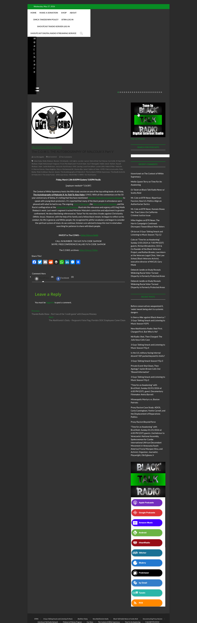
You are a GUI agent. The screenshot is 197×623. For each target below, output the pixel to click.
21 (159, 78)
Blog (37, 48)
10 (136, 78)
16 (149, 78)
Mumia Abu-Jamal (81, 156)
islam (40, 153)
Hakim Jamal (104, 150)
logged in (50, 289)
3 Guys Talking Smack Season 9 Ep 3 (147, 347)
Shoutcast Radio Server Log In (68, 19)
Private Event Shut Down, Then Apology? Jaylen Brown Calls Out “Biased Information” (151, 59)
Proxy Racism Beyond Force (143, 408)
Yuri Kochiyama (90, 161)
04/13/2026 (79, 69)
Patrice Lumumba (111, 156)
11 (138, 78)
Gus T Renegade (93, 150)
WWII (81, 161)
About (91, 13)
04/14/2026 (44, 69)
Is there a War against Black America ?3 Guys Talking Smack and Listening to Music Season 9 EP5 (148, 306)
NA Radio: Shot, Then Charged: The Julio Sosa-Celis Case (79, 61)
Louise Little (100, 153)
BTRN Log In (132, 13)
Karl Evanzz (67, 153)
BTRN (149, 50)
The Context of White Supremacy (47, 133)
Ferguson (56, 150)
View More (36, 77)
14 (145, 78)
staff (33, 69)
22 (161, 78)
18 (153, 78)
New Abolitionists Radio (81, 54)
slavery (57, 158)
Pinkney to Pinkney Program (72, 608)
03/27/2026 (115, 69)
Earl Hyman (103, 147)
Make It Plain (110, 153)
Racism (51, 158)
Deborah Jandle (138, 256)
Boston (56, 147)
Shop (82, 13)
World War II (74, 161)
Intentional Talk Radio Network (48, 608)
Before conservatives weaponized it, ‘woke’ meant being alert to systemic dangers (147, 295)
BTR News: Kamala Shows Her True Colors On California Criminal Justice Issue (148, 198)
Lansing (79, 153)
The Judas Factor (48, 161)
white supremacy (62, 161)
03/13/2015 (51, 143)
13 (143, 78)
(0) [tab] (43, 265)
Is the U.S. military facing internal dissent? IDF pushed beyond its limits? (116, 59)
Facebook (62, 265)
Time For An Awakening (132, 608)
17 (151, 78)
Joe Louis (59, 153)
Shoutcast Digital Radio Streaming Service (111, 19)
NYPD (102, 156)
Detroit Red (94, 147)
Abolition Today (83, 605)
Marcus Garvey (39, 156)
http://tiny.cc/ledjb (89, 221)
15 (147, 78)
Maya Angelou (50, 156)
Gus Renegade (38, 143)
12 (140, 78)
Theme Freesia (76, 614)
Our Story (90, 608)
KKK (74, 153)
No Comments (37, 73)
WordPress (41, 265)
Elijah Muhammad (45, 150)
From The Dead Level (68, 150)
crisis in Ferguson (81, 190)
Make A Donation (66, 13)
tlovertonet (136, 160)
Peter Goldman (42, 158)
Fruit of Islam (81, 150)
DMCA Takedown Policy (110, 13)
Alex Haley (38, 147)
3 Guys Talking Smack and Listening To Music (58, 605)
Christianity (64, 147)
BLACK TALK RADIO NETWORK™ (46, 614)
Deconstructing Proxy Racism (152, 605)
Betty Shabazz (48, 147)
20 (157, 78)
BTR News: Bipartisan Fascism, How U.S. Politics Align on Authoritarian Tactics (146, 187)
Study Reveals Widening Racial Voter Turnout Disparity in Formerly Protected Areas (148, 259)
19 (155, 78)
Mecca (59, 156)
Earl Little (111, 147)
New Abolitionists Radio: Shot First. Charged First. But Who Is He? (44, 59)
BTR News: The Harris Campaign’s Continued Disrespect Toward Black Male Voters (148, 209)
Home (51, 13)
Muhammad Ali (67, 156)
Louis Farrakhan (89, 153)
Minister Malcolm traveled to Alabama (105, 184)
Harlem (112, 150)
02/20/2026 (150, 69)
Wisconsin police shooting (104, 190)
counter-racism (83, 147)
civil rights (73, 147)
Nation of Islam (94, 156)
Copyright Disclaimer (152, 608)
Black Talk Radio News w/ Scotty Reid (125, 605)
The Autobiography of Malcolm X (73, 158)
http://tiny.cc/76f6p (89, 236)
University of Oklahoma (67, 193)
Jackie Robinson (49, 153)
